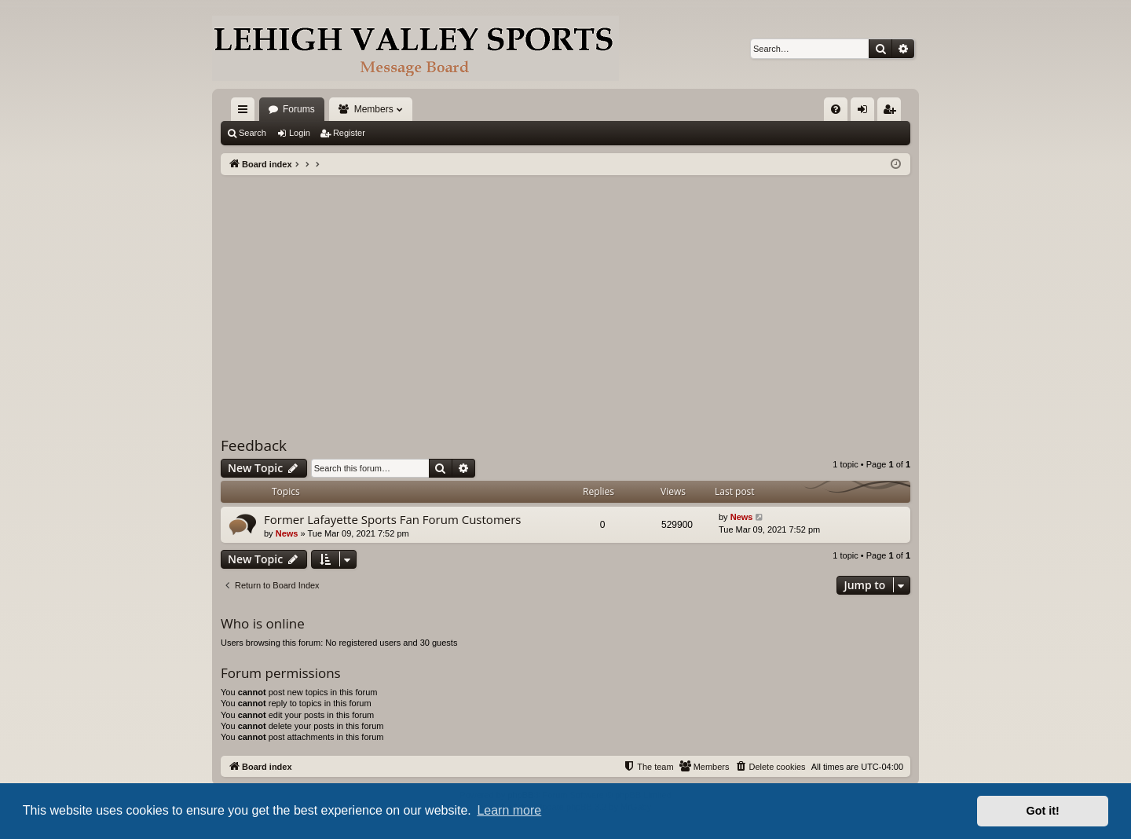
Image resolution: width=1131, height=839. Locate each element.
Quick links (245, 112)
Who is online (263, 623)
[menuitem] (835, 109)
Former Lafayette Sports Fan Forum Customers (392, 519)
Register (349, 132)
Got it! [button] (1043, 810)
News (287, 533)
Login (299, 132)
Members (373, 109)
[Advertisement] (565, 293)
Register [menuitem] (892, 112)
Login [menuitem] (866, 112)
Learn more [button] (509, 810)
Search (252, 132)
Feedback (254, 445)
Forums (299, 109)
